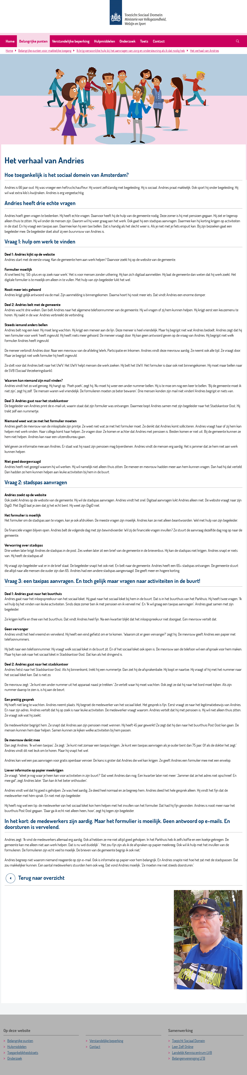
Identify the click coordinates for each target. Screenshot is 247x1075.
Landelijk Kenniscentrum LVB (192, 1052)
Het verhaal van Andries (204, 50)
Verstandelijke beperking (71, 41)
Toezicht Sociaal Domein (188, 1040)
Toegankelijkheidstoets (22, 1052)
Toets (144, 41)
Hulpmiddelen (104, 41)
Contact (159, 41)
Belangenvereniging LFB (188, 1058)
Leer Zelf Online (182, 1046)
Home (10, 41)
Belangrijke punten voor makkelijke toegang (44, 50)
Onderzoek (127, 41)
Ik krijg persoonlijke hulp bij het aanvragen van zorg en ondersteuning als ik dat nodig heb (131, 50)
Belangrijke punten (33, 41)
